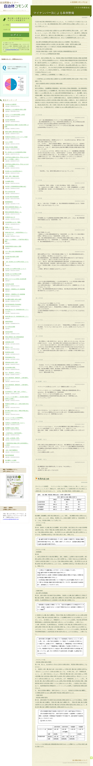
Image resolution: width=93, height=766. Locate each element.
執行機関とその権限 (12, 461)
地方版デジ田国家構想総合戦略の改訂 (15, 187)
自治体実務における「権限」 (13, 223)
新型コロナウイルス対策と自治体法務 (15, 280)
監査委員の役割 (12, 353)
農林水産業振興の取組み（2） (13, 208)
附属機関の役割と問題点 (12, 429)
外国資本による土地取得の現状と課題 (15, 110)
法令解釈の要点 (12, 182)
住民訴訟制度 (12, 332)
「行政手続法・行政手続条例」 (13, 434)
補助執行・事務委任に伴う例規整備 (15, 290)
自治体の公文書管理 (12, 105)
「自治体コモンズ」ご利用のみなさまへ (11, 59)
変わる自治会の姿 (12, 192)
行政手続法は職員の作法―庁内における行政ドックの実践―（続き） (17, 159)
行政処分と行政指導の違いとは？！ (15, 423)
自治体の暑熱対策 (12, 120)
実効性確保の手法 (12, 358)
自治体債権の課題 (12, 368)
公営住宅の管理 (12, 285)
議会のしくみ (12, 348)
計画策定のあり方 (12, 218)
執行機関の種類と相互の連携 (13, 300)
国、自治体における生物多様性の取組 (15, 153)
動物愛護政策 (12, 203)
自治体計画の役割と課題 (12, 257)
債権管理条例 (12, 322)
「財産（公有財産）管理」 (12, 439)
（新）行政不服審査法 (12, 451)
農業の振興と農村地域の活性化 (13, 132)
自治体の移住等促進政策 (12, 197)
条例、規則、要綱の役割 (12, 177)
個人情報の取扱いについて (80, 760)
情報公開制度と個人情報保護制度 (14, 338)
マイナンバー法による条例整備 (14, 418)
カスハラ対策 (12, 143)
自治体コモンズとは (79, 2)
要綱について (12, 228)
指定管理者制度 (12, 456)
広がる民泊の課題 (10, 327)
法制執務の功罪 (12, 343)
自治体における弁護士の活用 (13, 274)
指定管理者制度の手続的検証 (13, 305)
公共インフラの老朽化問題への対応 (15, 115)
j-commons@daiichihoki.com (12, 49)
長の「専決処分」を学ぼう (13, 373)
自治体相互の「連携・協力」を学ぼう (16, 392)
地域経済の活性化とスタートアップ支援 (16, 138)
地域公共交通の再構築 (12, 148)
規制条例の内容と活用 (12, 363)
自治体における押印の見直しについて (15, 269)
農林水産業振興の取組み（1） (13, 213)
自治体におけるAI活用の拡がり (13, 172)
